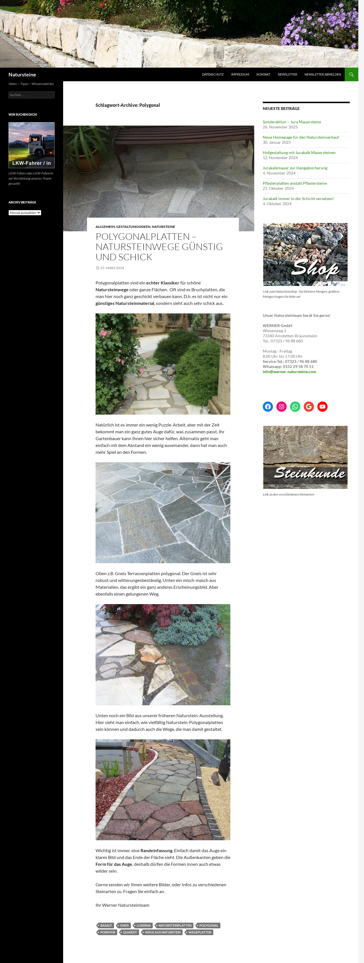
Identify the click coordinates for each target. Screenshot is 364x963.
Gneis (124, 925)
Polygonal (208, 925)
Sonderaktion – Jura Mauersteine (292, 121)
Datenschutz (213, 74)
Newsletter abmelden (323, 74)
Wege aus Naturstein (163, 932)
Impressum (240, 74)
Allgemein (105, 226)
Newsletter (287, 74)
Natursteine (22, 74)
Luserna (144, 925)
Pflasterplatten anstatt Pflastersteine (295, 183)
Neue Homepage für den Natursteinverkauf (301, 137)
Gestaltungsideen (133, 226)
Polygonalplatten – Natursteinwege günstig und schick (159, 246)
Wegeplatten (200, 932)
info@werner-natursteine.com (289, 371)
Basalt (106, 925)
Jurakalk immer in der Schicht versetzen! (298, 198)
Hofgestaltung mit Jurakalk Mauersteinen (299, 152)
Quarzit (130, 932)
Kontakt (263, 74)
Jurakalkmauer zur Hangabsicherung (295, 167)
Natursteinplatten (175, 925)
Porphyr (107, 932)
